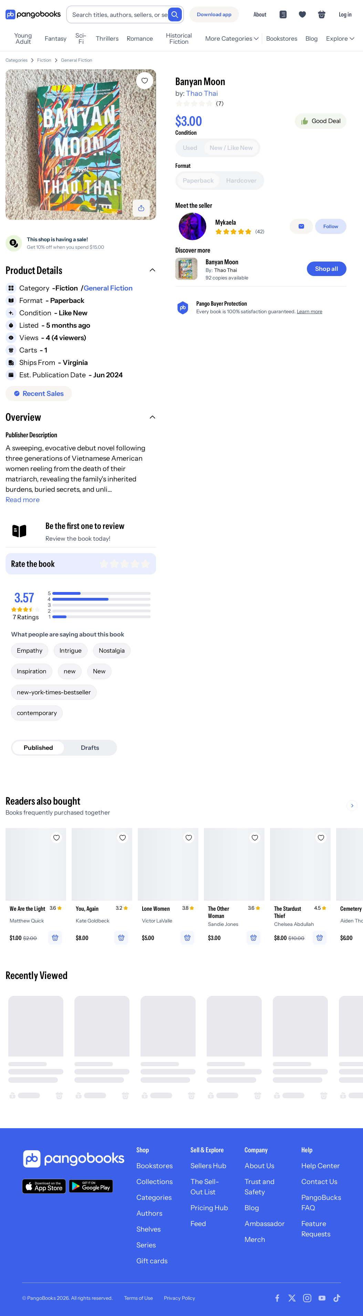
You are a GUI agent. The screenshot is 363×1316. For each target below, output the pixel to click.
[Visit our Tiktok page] (337, 1298)
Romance (140, 38)
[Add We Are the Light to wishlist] (56, 837)
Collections (154, 1181)
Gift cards (151, 1261)
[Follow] (330, 226)
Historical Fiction (179, 38)
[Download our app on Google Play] (91, 1186)
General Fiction (76, 60)
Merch (255, 1239)
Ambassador (265, 1224)
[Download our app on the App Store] (44, 1186)
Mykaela (225, 222)
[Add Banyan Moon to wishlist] (144, 80)
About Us (259, 1166)
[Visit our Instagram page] (307, 1298)
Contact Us (319, 1181)
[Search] (175, 14)
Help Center (320, 1166)
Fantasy (55, 38)
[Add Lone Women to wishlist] (188, 837)
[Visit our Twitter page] (292, 1298)
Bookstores (281, 38)
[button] (81, 271)
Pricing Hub (209, 1208)
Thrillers (107, 38)
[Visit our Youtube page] (322, 1298)
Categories (17, 60)
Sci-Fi (80, 38)
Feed (198, 1224)
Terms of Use (138, 1298)
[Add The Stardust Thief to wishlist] (320, 837)
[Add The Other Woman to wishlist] (254, 837)
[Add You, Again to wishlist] (122, 837)
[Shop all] (326, 269)
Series (146, 1245)
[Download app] (214, 14)
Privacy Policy (179, 1298)
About (259, 14)
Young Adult (23, 38)
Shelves (148, 1229)
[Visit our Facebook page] (277, 1298)
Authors (149, 1213)
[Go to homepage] (33, 15)
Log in (345, 14)
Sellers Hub (208, 1166)
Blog (311, 38)
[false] (301, 226)
